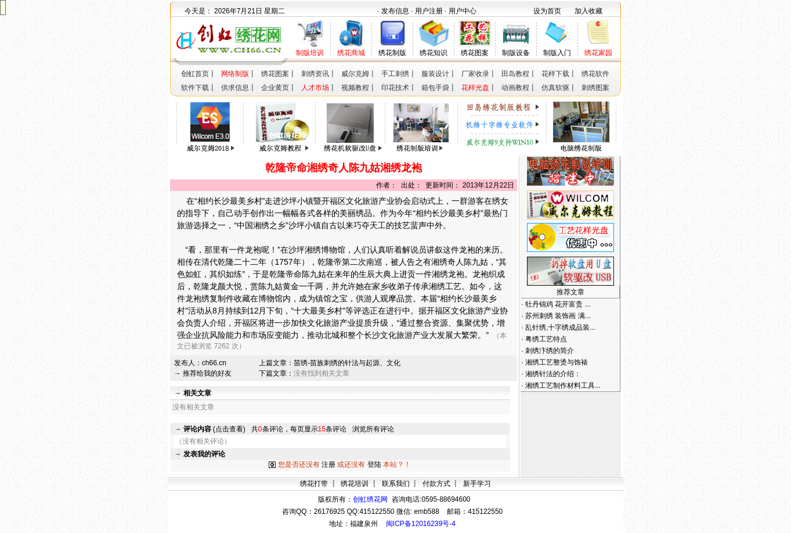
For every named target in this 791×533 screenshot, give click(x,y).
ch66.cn (214, 363)
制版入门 (557, 53)
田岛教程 (515, 74)
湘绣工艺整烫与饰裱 (556, 362)
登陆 (374, 464)
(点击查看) (214, 429)
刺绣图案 (595, 88)
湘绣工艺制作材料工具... (563, 385)
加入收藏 (588, 11)
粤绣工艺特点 (546, 339)
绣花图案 (475, 53)
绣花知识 (433, 53)
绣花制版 (392, 53)
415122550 (485, 511)
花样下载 (555, 74)
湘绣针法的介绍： (553, 374)
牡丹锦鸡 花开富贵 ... (558, 304)
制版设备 (516, 53)
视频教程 (355, 88)
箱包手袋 (435, 88)
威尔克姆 (355, 74)
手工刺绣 (395, 74)
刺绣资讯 (315, 74)
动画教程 (515, 88)
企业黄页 (275, 88)
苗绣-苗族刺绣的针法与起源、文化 (347, 363)
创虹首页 (195, 74)
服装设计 (435, 74)
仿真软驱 (555, 88)
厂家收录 (475, 74)
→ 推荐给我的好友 (203, 373)
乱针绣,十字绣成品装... (560, 327)
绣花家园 (598, 53)
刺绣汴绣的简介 (549, 351)
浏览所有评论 (373, 429)
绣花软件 (595, 74)
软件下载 (195, 88)
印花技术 (395, 88)
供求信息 (235, 88)
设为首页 (547, 11)
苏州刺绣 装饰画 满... (558, 316)
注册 (328, 464)
